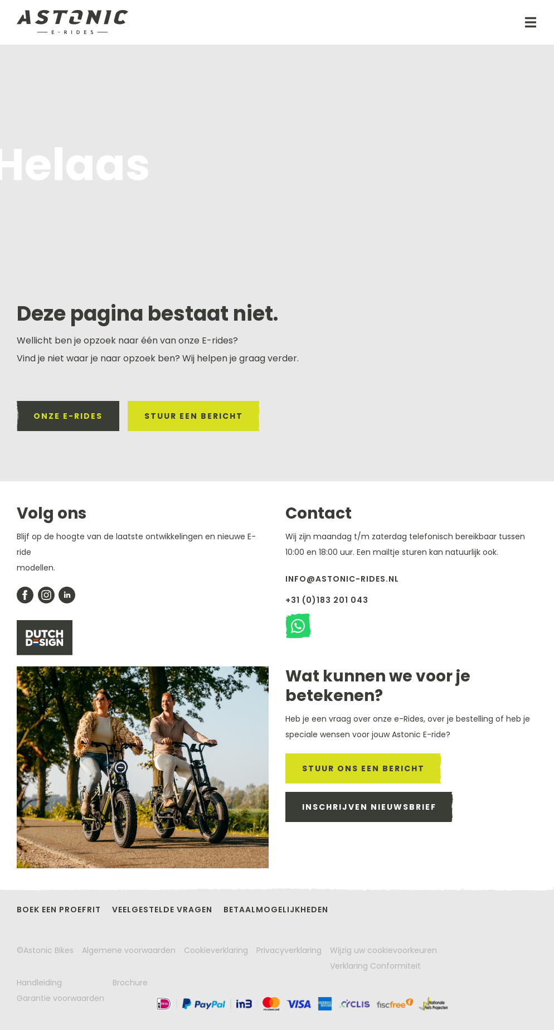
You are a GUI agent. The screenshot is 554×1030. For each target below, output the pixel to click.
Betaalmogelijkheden (275, 909)
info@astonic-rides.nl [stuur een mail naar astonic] (342, 578)
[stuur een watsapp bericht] (297, 626)
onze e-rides (68, 416)
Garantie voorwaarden (60, 998)
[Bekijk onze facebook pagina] (25, 595)
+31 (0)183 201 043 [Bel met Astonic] (326, 600)
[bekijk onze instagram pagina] (46, 595)
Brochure (130, 982)
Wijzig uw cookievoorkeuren (383, 950)
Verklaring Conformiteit (375, 965)
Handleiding (39, 982)
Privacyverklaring (289, 950)
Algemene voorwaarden (129, 950)
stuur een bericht (193, 416)
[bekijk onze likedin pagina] (67, 595)
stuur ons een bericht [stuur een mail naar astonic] (363, 768)
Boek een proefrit (59, 909)
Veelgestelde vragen (162, 909)
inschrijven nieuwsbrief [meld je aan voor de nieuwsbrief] (369, 807)
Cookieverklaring (216, 950)
